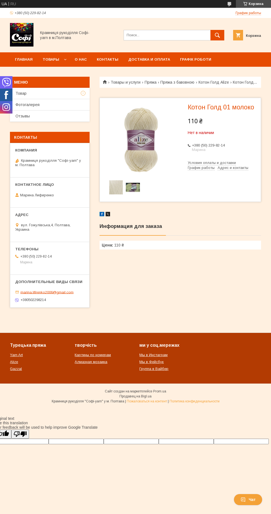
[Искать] (217, 35)
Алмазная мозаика (91, 362)
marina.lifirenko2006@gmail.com (47, 292)
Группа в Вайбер (153, 369)
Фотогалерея (27, 104)
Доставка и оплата (149, 59)
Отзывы (22, 116)
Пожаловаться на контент (147, 401)
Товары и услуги (125, 82)
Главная (24, 59)
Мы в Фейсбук (151, 362)
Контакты (107, 59)
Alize (14, 362)
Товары (51, 59)
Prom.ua (159, 391)
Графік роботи (195, 59)
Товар (21, 93)
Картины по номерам (93, 355)
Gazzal (16, 369)
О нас (81, 59)
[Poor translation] (20, 434)
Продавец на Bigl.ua (135, 396)
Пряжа (151, 82)
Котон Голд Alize (214, 82)
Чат (248, 499)
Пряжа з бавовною (177, 82)
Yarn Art (16, 355)
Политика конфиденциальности (195, 401)
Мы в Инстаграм (153, 355)
